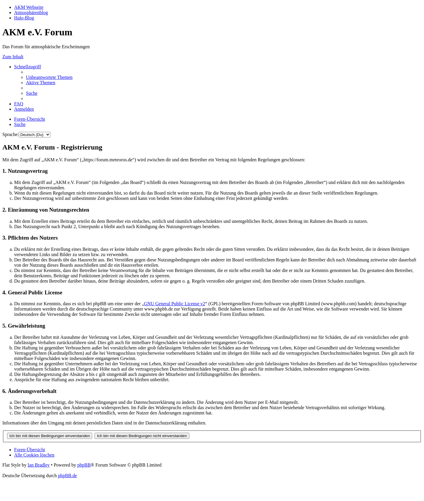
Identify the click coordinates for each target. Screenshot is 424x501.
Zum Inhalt (13, 56)
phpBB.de (67, 475)
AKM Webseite (28, 7)
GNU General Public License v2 (174, 303)
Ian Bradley (39, 464)
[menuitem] (49, 77)
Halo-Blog (24, 17)
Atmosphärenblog (31, 12)
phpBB (83, 464)
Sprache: (10, 134)
